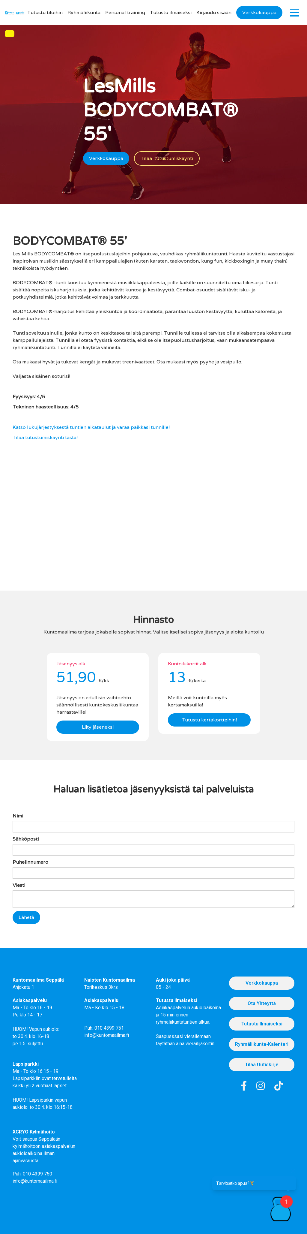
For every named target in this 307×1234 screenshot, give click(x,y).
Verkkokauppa (259, 12)
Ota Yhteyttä (262, 1003)
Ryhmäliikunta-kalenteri (261, 1044)
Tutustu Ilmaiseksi (261, 1024)
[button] (294, 12)
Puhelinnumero (30, 862)
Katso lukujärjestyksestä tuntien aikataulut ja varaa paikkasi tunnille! (91, 427)
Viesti (19, 885)
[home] (9, 12)
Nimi (18, 816)
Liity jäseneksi (98, 727)
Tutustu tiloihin (45, 12)
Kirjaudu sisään (213, 12)
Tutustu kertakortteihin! (209, 720)
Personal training (125, 12)
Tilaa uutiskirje (262, 1064)
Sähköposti (26, 839)
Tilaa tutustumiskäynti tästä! (45, 437)
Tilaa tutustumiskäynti (167, 158)
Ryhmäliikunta (83, 12)
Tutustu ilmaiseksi (171, 12)
